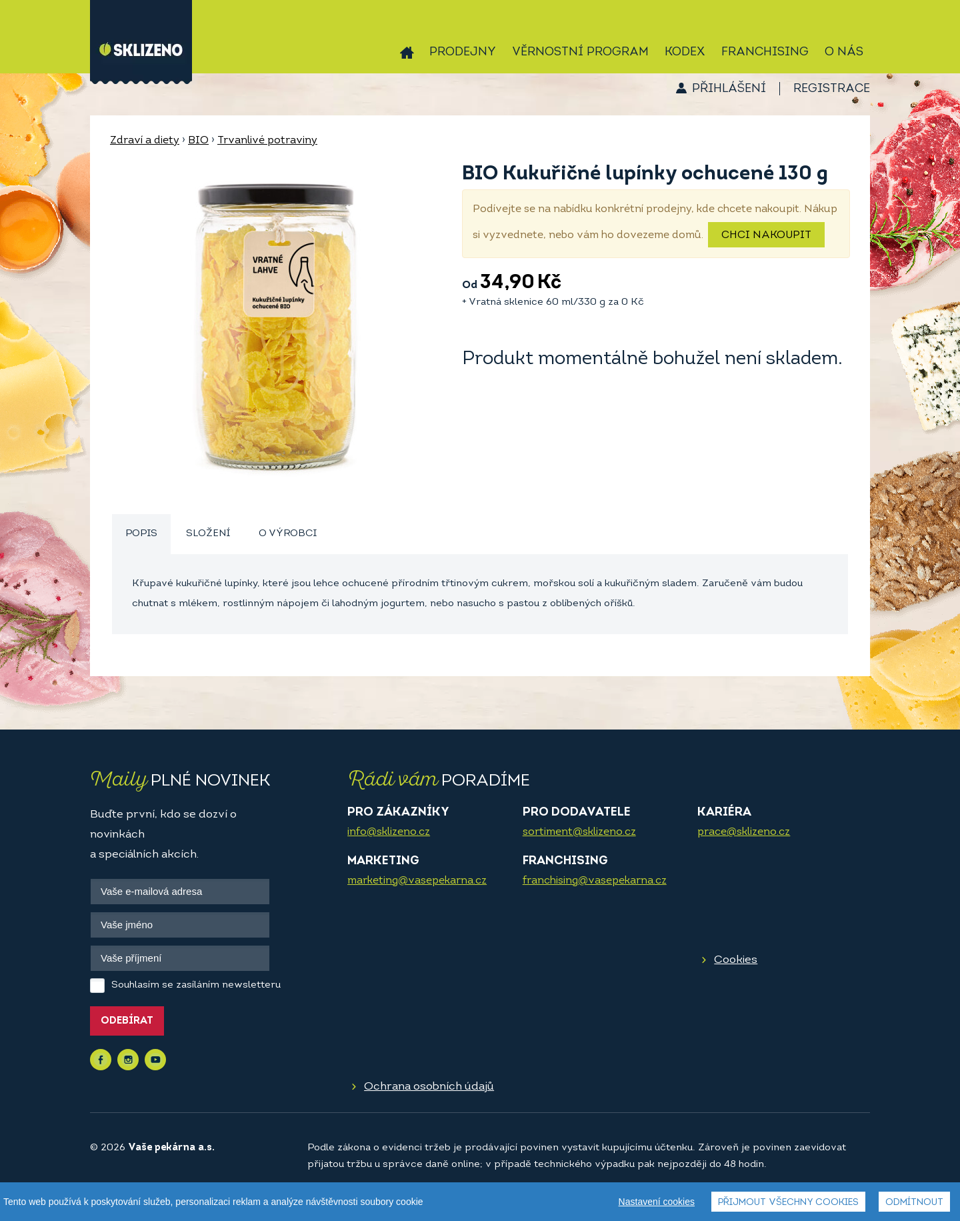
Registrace (831, 89)
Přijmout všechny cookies (788, 1203)
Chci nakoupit (766, 235)
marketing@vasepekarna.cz (417, 881)
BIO (198, 140)
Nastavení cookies (657, 1201)
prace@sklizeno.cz (743, 832)
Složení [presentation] (208, 534)
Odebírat (127, 1021)
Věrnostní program (580, 52)
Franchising (765, 52)
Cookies (735, 960)
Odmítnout (914, 1203)
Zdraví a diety (144, 140)
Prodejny (462, 52)
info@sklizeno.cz (388, 832)
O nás (844, 52)
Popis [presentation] (141, 534)
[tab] (141, 534)
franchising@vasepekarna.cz (595, 881)
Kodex (685, 52)
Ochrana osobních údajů (429, 1086)
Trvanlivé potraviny (267, 140)
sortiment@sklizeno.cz (579, 832)
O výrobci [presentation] (288, 534)
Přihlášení (729, 89)
